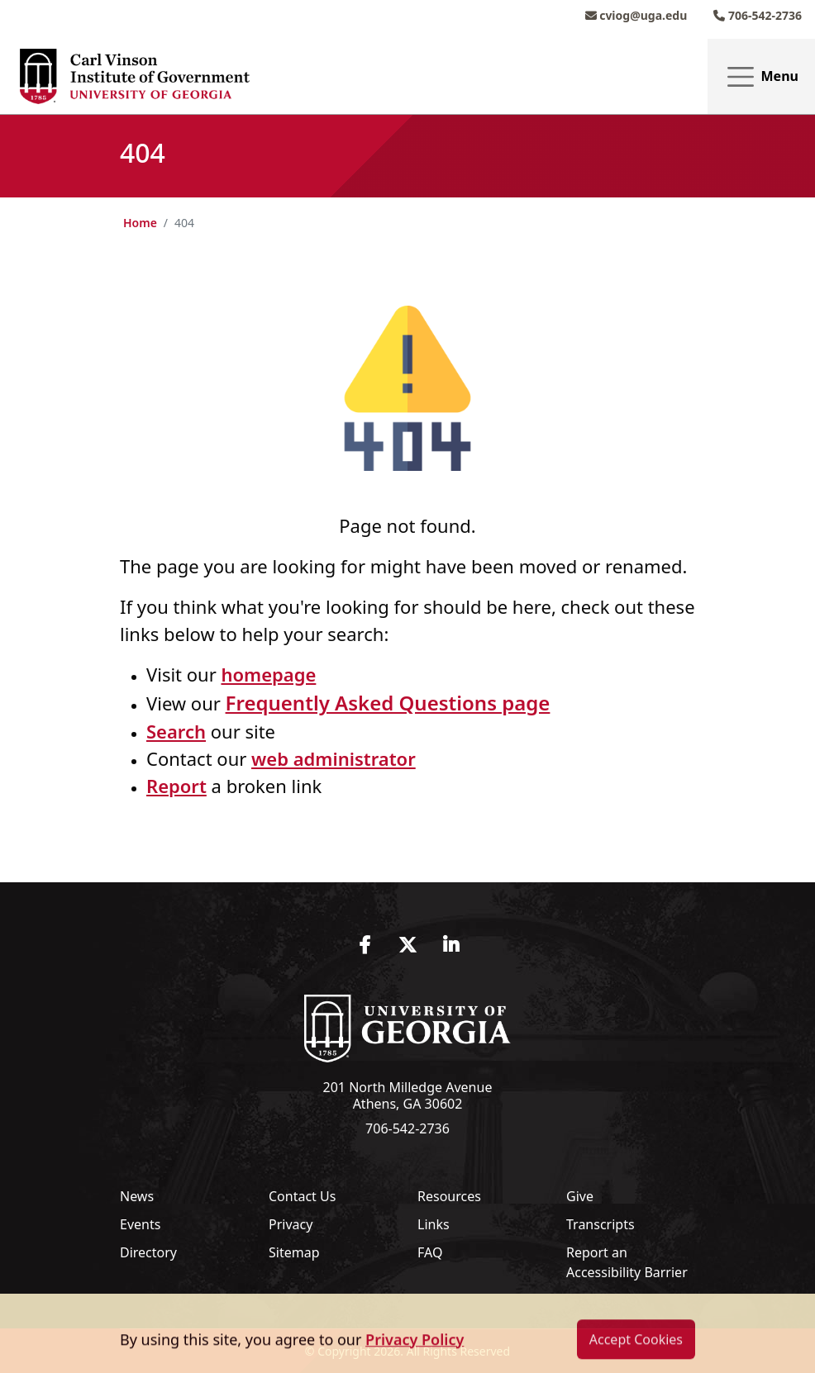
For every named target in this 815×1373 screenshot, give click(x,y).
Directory (148, 1252)
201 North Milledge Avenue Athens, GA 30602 (408, 1095)
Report (176, 785)
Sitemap (294, 1252)
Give (579, 1196)
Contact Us (302, 1196)
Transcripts (600, 1224)
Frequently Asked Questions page (388, 702)
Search (176, 731)
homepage (268, 674)
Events (140, 1224)
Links (433, 1224)
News (137, 1196)
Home (140, 222)
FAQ (429, 1252)
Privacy (290, 1224)
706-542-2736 (757, 15)
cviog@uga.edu (636, 15)
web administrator (333, 758)
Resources (449, 1196)
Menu (761, 77)
